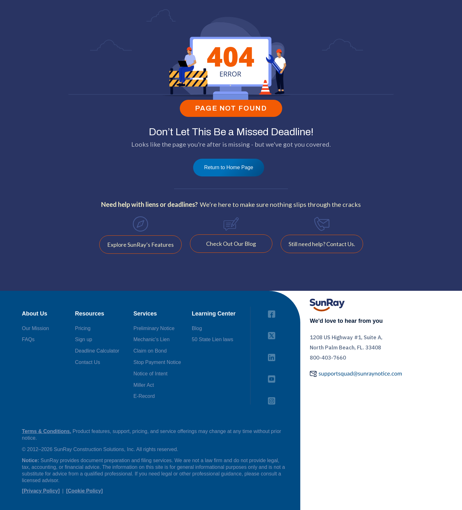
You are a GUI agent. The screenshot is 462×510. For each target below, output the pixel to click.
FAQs (28, 339)
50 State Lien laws (212, 339)
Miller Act (143, 385)
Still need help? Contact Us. (322, 243)
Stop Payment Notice (157, 362)
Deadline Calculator (97, 351)
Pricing (82, 328)
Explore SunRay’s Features (140, 244)
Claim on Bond (150, 351)
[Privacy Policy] (41, 491)
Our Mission (35, 328)
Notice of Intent (150, 373)
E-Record (144, 396)
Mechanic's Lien (151, 339)
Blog (197, 328)
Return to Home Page (228, 167)
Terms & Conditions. (46, 431)
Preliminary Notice (154, 328)
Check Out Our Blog (231, 243)
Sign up (83, 339)
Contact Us (87, 362)
